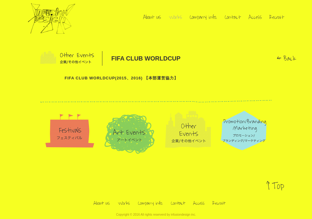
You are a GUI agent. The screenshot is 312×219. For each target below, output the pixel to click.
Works (175, 17)
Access (255, 17)
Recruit (277, 17)
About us (152, 17)
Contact (233, 17)
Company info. (203, 17)
